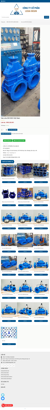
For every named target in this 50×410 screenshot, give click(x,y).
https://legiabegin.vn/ (11, 152)
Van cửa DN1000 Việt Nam (26, 21)
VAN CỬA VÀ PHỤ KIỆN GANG (12, 21)
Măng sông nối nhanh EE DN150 (40, 178)
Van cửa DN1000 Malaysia (7, 271)
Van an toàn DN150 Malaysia (7, 317)
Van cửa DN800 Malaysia (38, 248)
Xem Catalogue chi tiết (19, 140)
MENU (3, 1)
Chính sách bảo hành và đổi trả (6, 376)
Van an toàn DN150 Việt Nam (39, 271)
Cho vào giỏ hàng (13, 129)
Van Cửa (3, 340)
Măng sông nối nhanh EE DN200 (24, 178)
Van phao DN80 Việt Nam (38, 201)
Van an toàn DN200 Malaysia (39, 294)
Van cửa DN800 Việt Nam (6, 248)
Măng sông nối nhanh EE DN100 (8, 201)
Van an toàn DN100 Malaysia (23, 317)
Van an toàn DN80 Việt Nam (23, 294)
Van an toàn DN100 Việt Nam (7, 294)
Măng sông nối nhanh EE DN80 (23, 201)
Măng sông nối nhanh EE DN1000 (8, 178)
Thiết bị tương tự (7, 161)
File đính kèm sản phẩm (17, 133)
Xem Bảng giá (7, 140)
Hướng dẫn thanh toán (5, 370)
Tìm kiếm (46, 17)
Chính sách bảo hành (5, 372)
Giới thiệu (2, 384)
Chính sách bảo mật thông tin (6, 378)
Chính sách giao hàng (5, 374)
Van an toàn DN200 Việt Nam (23, 271)
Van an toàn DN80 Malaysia (39, 317)
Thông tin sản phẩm (6, 133)
